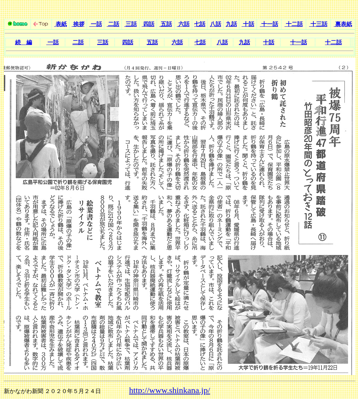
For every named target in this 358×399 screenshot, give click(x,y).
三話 (130, 24)
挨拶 (78, 24)
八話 (215, 24)
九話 (231, 24)
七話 (199, 24)
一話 (95, 24)
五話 (165, 24)
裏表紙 (343, 24)
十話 (248, 24)
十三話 (318, 24)
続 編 (23, 42)
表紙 (60, 24)
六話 (183, 24)
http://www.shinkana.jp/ (169, 390)
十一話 (269, 24)
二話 (113, 24)
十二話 (294, 24)
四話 (148, 24)
